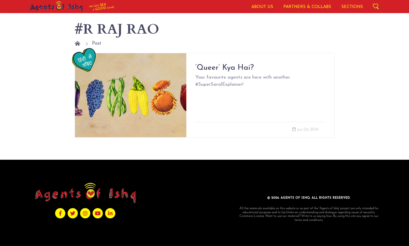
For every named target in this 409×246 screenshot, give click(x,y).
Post (96, 43)
